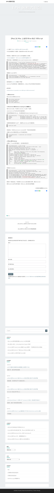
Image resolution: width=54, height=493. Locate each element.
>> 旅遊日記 (45, 1)
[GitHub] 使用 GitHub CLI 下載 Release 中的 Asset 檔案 (19, 350)
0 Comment (34, 40)
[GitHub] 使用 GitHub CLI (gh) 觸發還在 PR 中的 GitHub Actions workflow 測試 (24, 411)
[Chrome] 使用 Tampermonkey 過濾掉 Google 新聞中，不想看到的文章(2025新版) (25, 347)
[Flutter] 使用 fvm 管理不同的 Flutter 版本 (17, 353)
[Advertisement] (27, 26)
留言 (9, 242)
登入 (9, 469)
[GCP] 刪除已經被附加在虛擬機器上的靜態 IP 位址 (19, 367)
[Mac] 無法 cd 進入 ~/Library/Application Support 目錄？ (19, 344)
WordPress (29, 490)
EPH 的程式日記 (10, 1)
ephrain (27, 40)
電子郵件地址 (11, 264)
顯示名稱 (10, 259)
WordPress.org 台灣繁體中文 (14, 478)
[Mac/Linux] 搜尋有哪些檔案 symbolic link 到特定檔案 (19, 341)
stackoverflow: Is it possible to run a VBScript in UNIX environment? (21, 90)
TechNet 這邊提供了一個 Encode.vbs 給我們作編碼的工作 (19, 57)
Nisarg (38, 490)
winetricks (14, 81)
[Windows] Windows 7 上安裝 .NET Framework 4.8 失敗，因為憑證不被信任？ (24, 400)
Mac (9, 215)
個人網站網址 (11, 269)
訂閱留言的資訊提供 (12, 475)
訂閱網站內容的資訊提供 (13, 472)
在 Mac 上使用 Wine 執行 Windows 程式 (20, 49)
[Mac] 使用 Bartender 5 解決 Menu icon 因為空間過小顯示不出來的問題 (23, 378)
